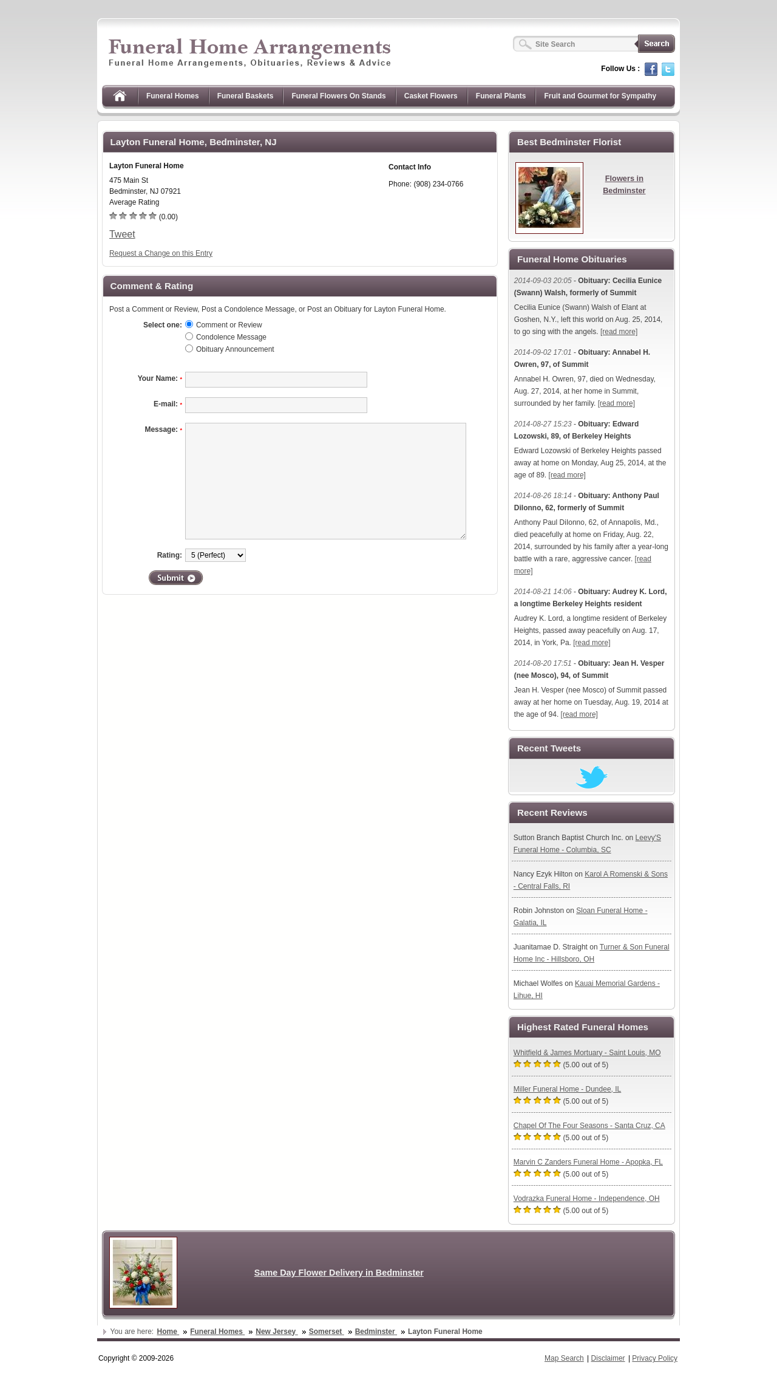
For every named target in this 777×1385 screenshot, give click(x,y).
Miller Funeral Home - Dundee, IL (567, 1089)
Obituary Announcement (235, 349)
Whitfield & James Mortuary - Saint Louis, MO (587, 1052)
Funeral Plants (501, 96)
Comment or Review (229, 325)
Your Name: (160, 378)
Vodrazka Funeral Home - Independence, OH (587, 1198)
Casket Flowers (431, 96)
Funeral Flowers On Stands (338, 96)
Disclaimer (608, 1358)
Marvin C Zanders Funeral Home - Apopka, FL (588, 1162)
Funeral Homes (172, 96)
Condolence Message (231, 337)
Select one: (162, 325)
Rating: (169, 555)
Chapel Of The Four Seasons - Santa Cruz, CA (589, 1125)
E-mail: (168, 404)
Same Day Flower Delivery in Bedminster (339, 1272)
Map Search (564, 1358)
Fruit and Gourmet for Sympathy (600, 96)
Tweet (122, 234)
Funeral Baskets (245, 96)
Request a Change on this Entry (160, 253)
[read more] (618, 331)
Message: (163, 429)
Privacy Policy (654, 1358)
